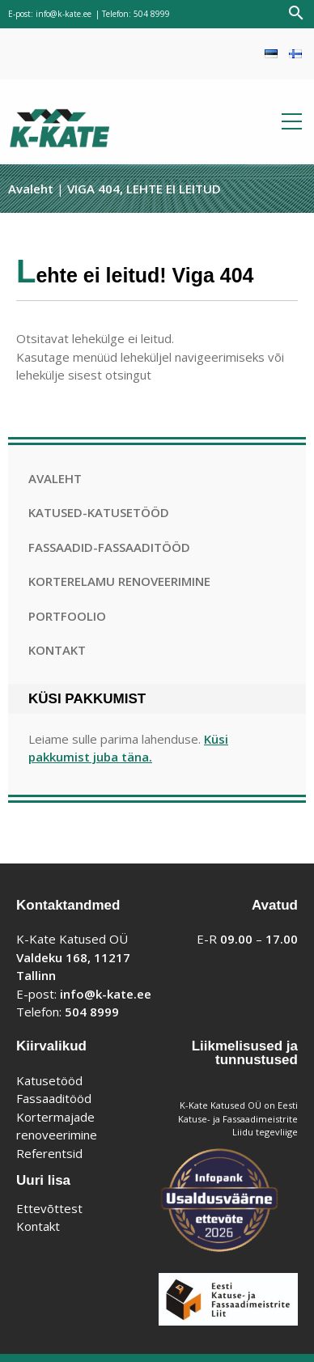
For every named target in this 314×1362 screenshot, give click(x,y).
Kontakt (57, 650)
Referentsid (49, 1153)
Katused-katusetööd (98, 512)
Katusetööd (49, 1080)
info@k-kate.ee (63, 13)
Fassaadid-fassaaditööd (109, 547)
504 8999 (152, 13)
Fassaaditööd (53, 1098)
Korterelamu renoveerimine (119, 581)
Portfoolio (67, 616)
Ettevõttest (49, 1208)
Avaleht (30, 188)
